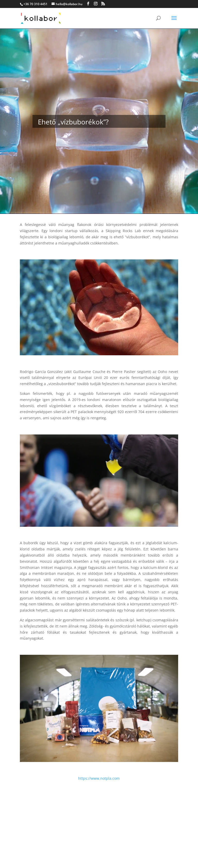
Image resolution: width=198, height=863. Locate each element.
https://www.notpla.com (99, 778)
